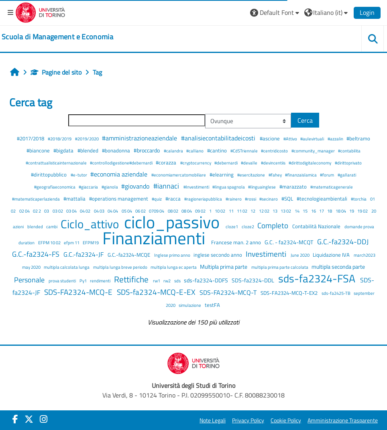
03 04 (71, 210)
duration (26, 242)
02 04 (25, 210)
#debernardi (226, 162)
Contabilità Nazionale (317, 226)
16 (314, 210)
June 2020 (300, 255)
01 (372, 198)
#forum (327, 174)
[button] (275, 12)
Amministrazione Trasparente (343, 420)
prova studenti (63, 280)
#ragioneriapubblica (203, 198)
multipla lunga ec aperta (174, 267)
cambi (52, 226)
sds (177, 280)
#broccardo (147, 150)
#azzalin (336, 138)
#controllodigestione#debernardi (121, 162)
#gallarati (347, 174)
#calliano (195, 150)
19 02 (363, 210)
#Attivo (290, 138)
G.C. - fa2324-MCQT (289, 242)
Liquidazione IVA (332, 255)
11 (231, 210)
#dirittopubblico (49, 174)
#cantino (217, 150)
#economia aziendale (119, 174)
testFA (212, 305)
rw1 (157, 280)
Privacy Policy (248, 420)
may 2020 (31, 267)
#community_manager (313, 150)
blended (35, 226)
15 (305, 210)
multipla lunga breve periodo (120, 267)
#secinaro (269, 198)
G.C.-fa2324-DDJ (343, 241)
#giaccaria (89, 186)
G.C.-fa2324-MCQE (129, 255)
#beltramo (358, 138)
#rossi (251, 198)
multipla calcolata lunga (67, 267)
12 (253, 210)
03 (47, 210)
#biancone (38, 150)
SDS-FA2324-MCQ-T (229, 292)
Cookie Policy (286, 420)
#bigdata (64, 150)
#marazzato (293, 187)
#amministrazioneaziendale (140, 138)
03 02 (58, 210)
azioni (18, 226)
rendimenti (100, 280)
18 (330, 210)
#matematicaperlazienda (36, 198)
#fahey (276, 174)
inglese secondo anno (218, 255)
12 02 (264, 210)
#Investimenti (196, 186)
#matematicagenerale (331, 186)
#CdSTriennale (244, 150)
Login (367, 12)
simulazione (190, 305)
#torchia (359, 198)
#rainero (234, 198)
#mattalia (75, 199)
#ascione (270, 138)
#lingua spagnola (229, 186)
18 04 (341, 210)
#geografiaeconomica (55, 186)
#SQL (287, 199)
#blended (88, 150)
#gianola (110, 186)
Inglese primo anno (172, 255)
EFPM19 (91, 242)
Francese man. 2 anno (236, 242)
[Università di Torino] (40, 11)
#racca (173, 199)
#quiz (157, 198)
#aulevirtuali (312, 138)
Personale (30, 279)
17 (322, 210)
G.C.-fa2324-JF (84, 254)
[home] (57, 36)
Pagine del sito (56, 72)
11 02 (242, 210)
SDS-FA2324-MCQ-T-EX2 (290, 293)
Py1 (83, 280)
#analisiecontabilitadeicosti (219, 138)
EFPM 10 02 (49, 242)
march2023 (364, 255)
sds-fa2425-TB (336, 293)
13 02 (286, 210)
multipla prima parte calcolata (280, 267)
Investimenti (267, 254)
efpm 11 (72, 242)
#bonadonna (116, 150)
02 (13, 210)
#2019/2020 (87, 138)
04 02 (85, 210)
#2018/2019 (60, 138)
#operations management (119, 199)
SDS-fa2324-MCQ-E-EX (157, 292)
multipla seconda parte (338, 266)
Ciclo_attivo (91, 224)
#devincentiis (273, 162)
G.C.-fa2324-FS (36, 254)
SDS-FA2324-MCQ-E (79, 292)
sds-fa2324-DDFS (206, 280)
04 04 (113, 210)
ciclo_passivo (173, 222)
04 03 (99, 210)
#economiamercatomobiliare (179, 174)
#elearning (222, 174)
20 (373, 210)
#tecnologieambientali (322, 199)
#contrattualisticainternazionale (57, 162)
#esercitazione (251, 174)
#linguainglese (262, 186)
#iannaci (167, 186)
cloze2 (248, 226)
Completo (273, 225)
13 (275, 210)
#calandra (174, 150)
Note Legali (213, 420)
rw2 (167, 280)
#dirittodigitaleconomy (310, 162)
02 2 (37, 210)
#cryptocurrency (196, 162)
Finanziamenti (155, 238)
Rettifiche (132, 279)
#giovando (136, 186)
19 (352, 210)
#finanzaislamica (301, 174)
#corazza (166, 162)
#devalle (249, 162)
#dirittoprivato (348, 162)
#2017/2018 (31, 138)
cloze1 (232, 226)
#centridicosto (275, 150)
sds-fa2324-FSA (318, 278)
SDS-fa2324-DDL (253, 280)
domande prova (359, 226)
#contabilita (349, 150)
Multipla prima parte (224, 266)
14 (297, 210)
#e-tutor (79, 174)
